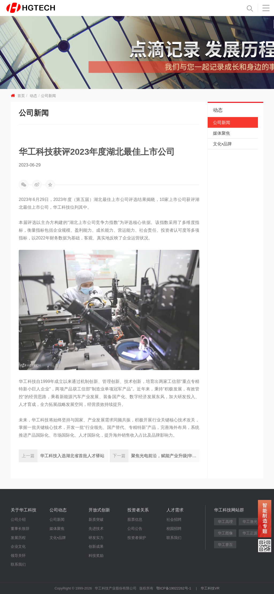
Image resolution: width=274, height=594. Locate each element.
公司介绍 (18, 519)
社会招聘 (173, 519)
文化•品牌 (222, 144)
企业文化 (18, 546)
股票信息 (134, 519)
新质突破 (96, 519)
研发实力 (96, 537)
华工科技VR (210, 588)
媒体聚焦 (221, 133)
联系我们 (18, 564)
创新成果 (96, 546)
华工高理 (225, 521)
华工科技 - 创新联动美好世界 (39, 8)
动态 (33, 96)
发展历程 (18, 537)
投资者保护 (136, 537)
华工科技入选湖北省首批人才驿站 (72, 455)
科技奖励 (96, 555)
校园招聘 (173, 528)
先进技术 (96, 528)
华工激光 (249, 521)
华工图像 (225, 533)
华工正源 (249, 533)
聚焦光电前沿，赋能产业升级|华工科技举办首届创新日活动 (165, 455)
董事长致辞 (20, 528)
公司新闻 (48, 96)
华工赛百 (225, 544)
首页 (21, 96)
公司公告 (134, 528)
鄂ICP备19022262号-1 (173, 588)
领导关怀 (18, 555)
